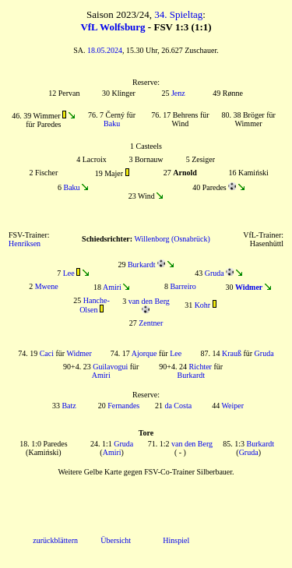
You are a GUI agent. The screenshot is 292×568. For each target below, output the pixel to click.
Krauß (231, 353)
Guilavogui (110, 366)
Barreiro (182, 286)
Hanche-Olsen (94, 305)
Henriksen (24, 243)
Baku (112, 123)
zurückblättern (55, 540)
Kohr (203, 305)
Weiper (232, 405)
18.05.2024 (104, 50)
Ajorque (144, 353)
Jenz (178, 93)
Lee (69, 273)
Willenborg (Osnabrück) (171, 239)
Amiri (112, 287)
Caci (47, 353)
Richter (200, 366)
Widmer (78, 353)
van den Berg (149, 301)
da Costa (178, 405)
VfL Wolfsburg (112, 27)
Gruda (214, 273)
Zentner (151, 323)
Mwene (46, 286)
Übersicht (115, 540)
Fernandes (123, 405)
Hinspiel (176, 540)
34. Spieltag (178, 14)
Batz (69, 405)
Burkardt (142, 264)
